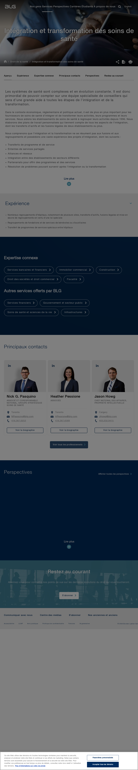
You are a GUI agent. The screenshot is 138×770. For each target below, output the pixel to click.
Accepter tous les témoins (102, 764)
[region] (69, 761)
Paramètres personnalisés (103, 758)
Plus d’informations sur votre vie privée (30, 766)
